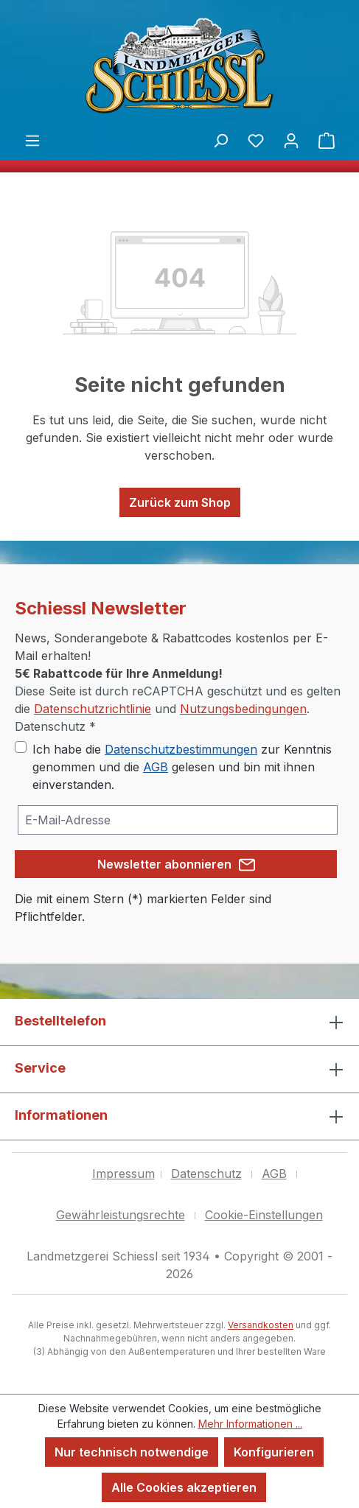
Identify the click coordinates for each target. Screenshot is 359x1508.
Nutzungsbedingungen (243, 708)
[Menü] (32, 140)
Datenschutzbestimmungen (181, 749)
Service (40, 1068)
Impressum (123, 1173)
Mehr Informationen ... (250, 1423)
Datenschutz (206, 1173)
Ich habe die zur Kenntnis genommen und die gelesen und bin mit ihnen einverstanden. (182, 767)
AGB (155, 767)
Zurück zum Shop (180, 502)
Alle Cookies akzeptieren (184, 1487)
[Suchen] (220, 140)
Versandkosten (260, 1324)
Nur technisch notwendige (132, 1452)
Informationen (61, 1115)
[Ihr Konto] (291, 140)
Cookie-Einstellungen (264, 1214)
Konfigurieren (274, 1452)
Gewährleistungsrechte (120, 1214)
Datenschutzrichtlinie (92, 708)
